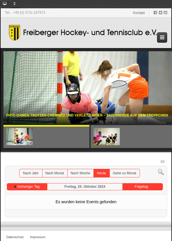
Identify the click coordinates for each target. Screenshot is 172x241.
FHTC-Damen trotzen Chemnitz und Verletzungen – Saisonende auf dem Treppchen (87, 116)
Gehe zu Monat (124, 173)
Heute (101, 173)
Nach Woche (80, 173)
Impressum (37, 237)
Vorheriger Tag (28, 187)
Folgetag (141, 187)
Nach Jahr (31, 173)
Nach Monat (54, 173)
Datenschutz (15, 237)
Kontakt (139, 13)
